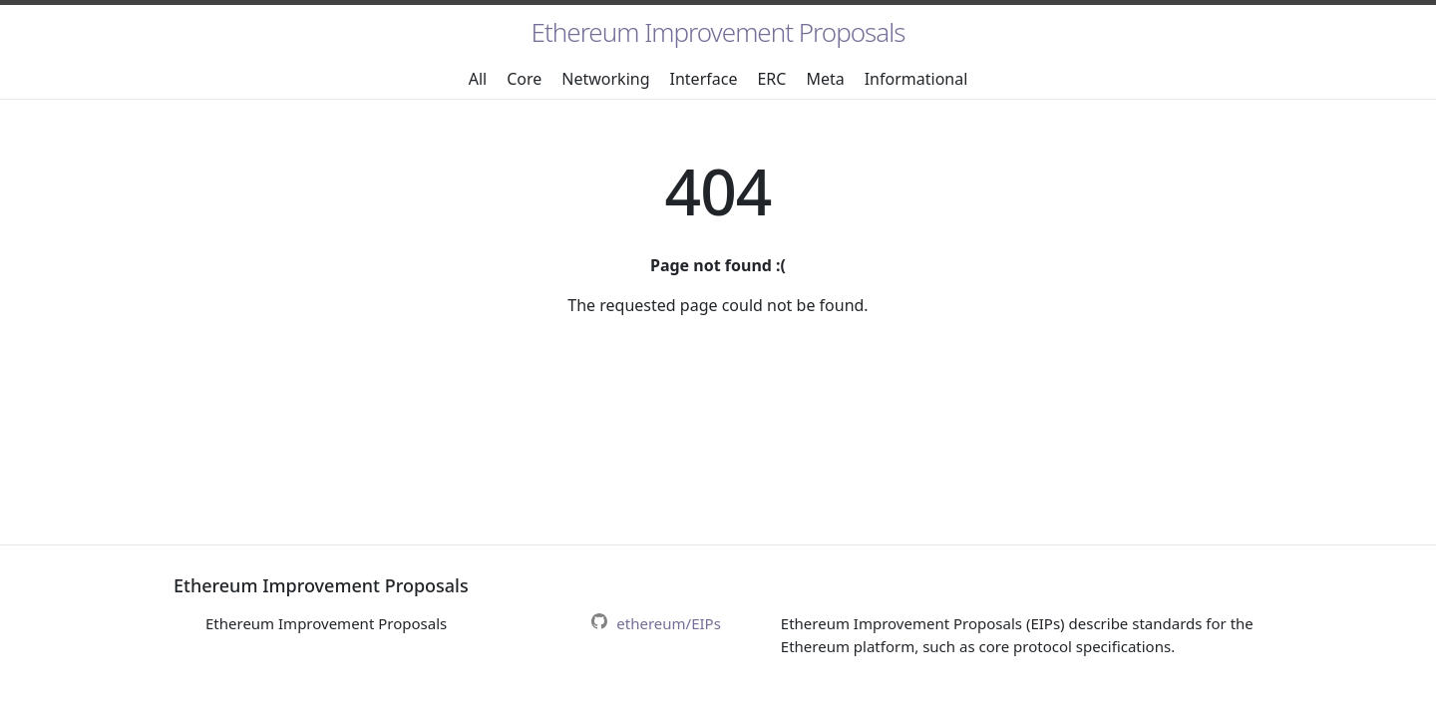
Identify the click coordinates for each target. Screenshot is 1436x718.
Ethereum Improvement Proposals (718, 32)
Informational (916, 79)
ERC (771, 79)
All (478, 79)
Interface (704, 79)
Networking (605, 79)
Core (524, 79)
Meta (825, 79)
